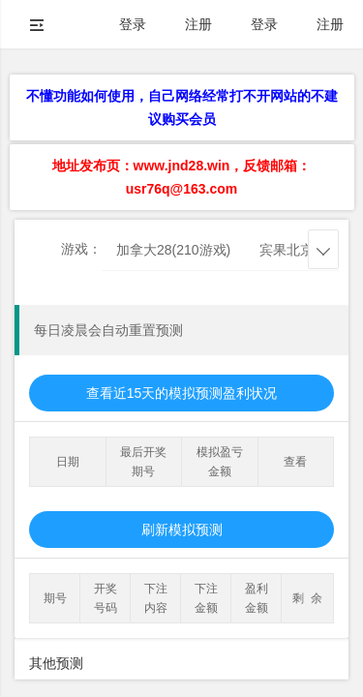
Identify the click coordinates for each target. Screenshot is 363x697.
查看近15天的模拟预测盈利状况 (182, 393)
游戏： (81, 249)
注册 (198, 24)
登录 (132, 24)
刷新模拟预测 (182, 529)
